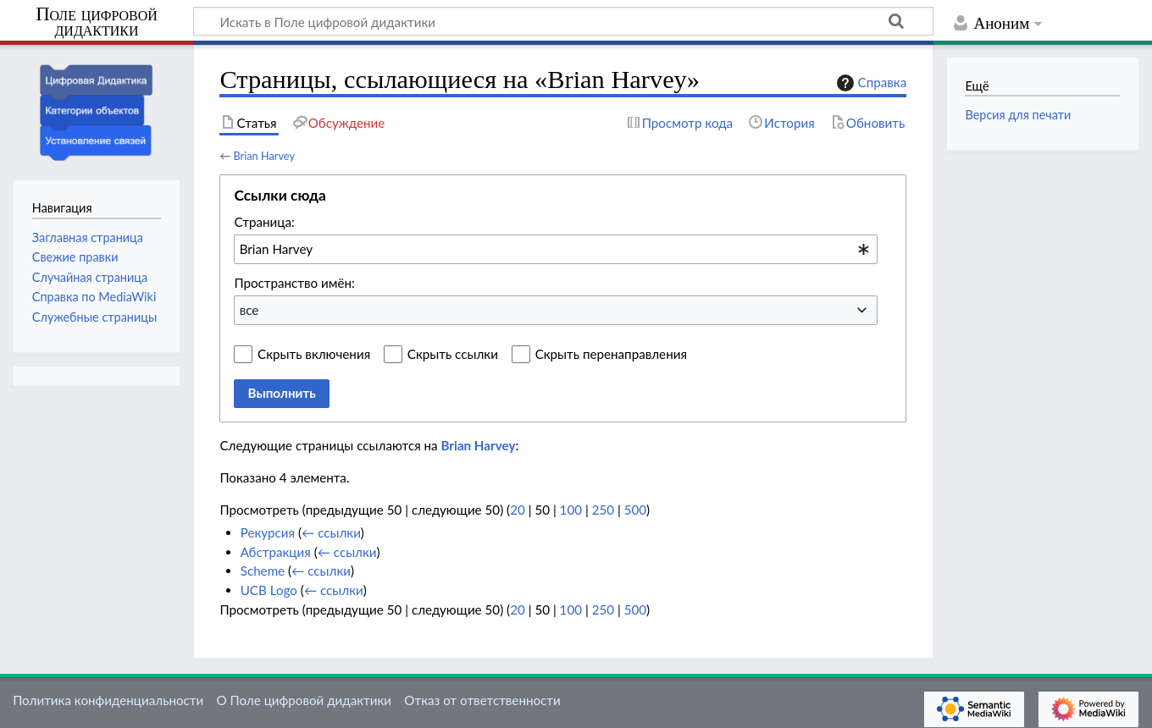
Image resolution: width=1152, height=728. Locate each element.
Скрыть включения (314, 353)
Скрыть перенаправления (611, 353)
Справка (870, 82)
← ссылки (331, 532)
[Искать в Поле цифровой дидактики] (563, 21)
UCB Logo (269, 590)
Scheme (263, 570)
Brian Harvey (264, 156)
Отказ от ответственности (482, 700)
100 (571, 509)
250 (603, 509)
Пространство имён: (294, 282)
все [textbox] (249, 309)
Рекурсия (268, 532)
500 (635, 509)
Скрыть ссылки (452, 353)
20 (517, 509)
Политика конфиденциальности (108, 700)
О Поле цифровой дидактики (303, 700)
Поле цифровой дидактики (97, 22)
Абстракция (276, 552)
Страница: (264, 221)
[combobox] (556, 248)
